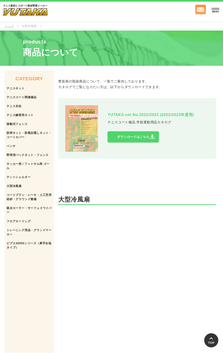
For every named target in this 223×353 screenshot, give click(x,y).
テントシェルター (19, 177)
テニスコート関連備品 (22, 97)
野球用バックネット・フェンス (28, 155)
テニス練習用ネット (20, 115)
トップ (9, 26)
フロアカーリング (19, 221)
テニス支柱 (14, 106)
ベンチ (11, 146)
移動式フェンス (17, 124)
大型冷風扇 (14, 186)
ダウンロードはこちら (140, 138)
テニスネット (16, 88)
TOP (211, 339)
